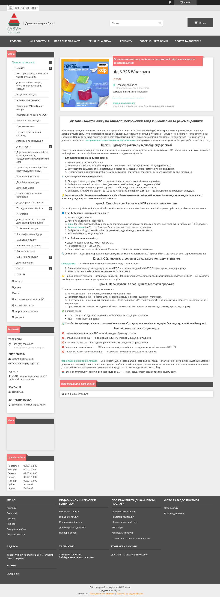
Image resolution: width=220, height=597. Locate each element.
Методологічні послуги (28, 120)
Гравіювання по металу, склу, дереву (131, 538)
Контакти (126, 41)
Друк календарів (25, 188)
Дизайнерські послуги (27, 182)
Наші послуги (38, 41)
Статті (19, 268)
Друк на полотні (24, 262)
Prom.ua (126, 587)
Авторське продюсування (29, 141)
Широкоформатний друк (29, 234)
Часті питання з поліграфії (28, 299)
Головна (16, 41)
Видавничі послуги (26, 94)
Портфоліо (18, 317)
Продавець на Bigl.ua (110, 590)
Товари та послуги (23, 62)
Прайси (11, 518)
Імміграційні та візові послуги (31, 115)
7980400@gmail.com (23, 359)
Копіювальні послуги (27, 228)
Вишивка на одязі (25, 251)
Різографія (22, 214)
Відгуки (16, 287)
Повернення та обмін (153, 41)
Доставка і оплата (23, 305)
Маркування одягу (26, 240)
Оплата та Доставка (188, 41)
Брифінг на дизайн (100, 41)
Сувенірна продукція (27, 257)
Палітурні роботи (68, 532)
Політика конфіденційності (130, 593)
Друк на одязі (23, 146)
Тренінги (20, 274)
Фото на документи (174, 513)
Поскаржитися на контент (102, 593)
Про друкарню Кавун (68, 41)
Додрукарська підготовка (29, 202)
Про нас (17, 281)
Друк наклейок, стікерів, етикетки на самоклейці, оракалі (29, 85)
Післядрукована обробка (29, 208)
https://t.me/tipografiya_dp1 (26, 363)
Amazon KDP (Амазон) (28, 100)
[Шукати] (160, 23)
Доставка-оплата (16, 534)
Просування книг (25, 126)
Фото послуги (171, 508)
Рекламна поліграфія (27, 176)
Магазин (20, 67)
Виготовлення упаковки (28, 245)
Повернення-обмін (16, 529)
